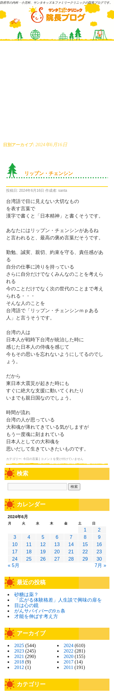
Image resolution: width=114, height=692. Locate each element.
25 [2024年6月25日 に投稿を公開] (29, 559)
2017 (69, 661)
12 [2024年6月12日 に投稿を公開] (43, 544)
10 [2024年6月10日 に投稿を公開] (15, 544)
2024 (69, 645)
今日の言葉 (30, 459)
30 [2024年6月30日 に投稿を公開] (99, 559)
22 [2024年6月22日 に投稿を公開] (85, 551)
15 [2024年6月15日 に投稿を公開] (85, 544)
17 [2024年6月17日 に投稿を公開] (15, 551)
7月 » (100, 565)
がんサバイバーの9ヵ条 (39, 610)
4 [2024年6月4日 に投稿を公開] (28, 537)
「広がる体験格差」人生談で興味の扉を (58, 600)
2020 (69, 656)
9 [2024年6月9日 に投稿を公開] (99, 537)
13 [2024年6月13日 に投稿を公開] (57, 544)
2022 (69, 650)
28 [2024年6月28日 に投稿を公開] (71, 559)
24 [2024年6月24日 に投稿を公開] (15, 559)
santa (62, 190)
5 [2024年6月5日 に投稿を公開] (43, 537)
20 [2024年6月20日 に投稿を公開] (57, 551)
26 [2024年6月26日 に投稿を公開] (43, 559)
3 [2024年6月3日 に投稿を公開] (14, 537)
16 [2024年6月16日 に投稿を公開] (99, 544)
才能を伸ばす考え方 (36, 616)
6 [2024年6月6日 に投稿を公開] (57, 537)
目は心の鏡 (26, 605)
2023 (19, 650)
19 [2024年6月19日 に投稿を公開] (43, 551)
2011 (68, 667)
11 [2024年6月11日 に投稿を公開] (29, 544)
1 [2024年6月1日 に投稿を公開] (85, 529)
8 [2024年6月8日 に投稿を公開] (85, 537)
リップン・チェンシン (48, 173)
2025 (19, 645)
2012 (19, 667)
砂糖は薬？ (26, 594)
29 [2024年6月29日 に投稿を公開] (85, 559)
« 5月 (13, 565)
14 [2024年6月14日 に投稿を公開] (71, 544)
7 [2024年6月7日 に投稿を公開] (71, 537)
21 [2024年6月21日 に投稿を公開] (71, 551)
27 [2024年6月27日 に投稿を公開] (57, 559)
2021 (19, 656)
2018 (19, 661)
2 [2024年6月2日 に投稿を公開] (99, 529)
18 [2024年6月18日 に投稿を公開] (29, 551)
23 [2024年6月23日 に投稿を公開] (99, 551)
